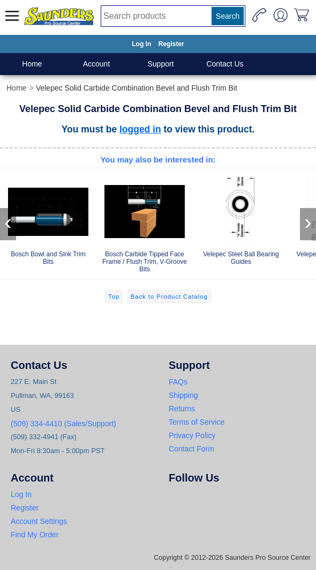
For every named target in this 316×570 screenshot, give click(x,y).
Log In (141, 44)
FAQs (178, 381)
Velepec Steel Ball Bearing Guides (241, 219)
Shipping (183, 395)
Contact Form (191, 449)
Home (32, 64)
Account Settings (39, 521)
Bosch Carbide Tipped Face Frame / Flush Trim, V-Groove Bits (144, 223)
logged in (140, 129)
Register (171, 44)
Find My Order (34, 534)
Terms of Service (196, 422)
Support (160, 64)
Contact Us (224, 64)
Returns (182, 408)
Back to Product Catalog (169, 296)
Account (96, 64)
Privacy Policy (192, 435)
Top (113, 296)
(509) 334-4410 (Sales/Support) (63, 423)
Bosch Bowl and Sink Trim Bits (48, 219)
